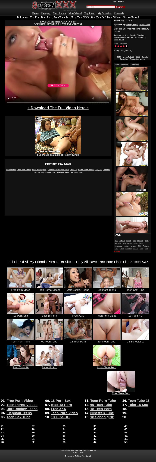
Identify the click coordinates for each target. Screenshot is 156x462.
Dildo (140, 246)
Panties (130, 37)
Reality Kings (132, 25)
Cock (141, 249)
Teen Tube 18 (20, 366)
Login (114, 1)
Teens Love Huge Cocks (58, 170)
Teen (116, 39)
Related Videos (121, 65)
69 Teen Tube (49, 340)
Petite (122, 249)
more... (118, 251)
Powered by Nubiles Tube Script (78, 456)
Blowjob (140, 35)
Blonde (132, 35)
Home (35, 13)
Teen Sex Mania (24, 170)
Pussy (147, 240)
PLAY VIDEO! (58, 85)
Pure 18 (73, 170)
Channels (119, 13)
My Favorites (105, 13)
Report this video (137, 59)
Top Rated (89, 13)
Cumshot (129, 249)
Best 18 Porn (49, 314)
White (121, 39)
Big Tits (135, 249)
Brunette (140, 240)
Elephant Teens (107, 288)
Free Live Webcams (73, 172)
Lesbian (126, 246)
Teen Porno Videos (49, 288)
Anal (127, 35)
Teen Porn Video (107, 314)
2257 (138, 57)
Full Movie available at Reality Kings (58, 153)
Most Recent (59, 13)
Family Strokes (44, 172)
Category (46, 13)
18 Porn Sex (20, 314)
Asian (116, 249)
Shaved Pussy (140, 37)
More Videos (145, 25)
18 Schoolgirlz (135, 340)
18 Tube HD (135, 314)
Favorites (135, 65)
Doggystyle (118, 246)
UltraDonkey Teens (78, 288)
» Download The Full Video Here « (58, 108)
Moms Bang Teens (86, 170)
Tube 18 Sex (49, 366)
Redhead (146, 246)
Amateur (133, 246)
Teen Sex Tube (135, 288)
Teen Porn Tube (20, 340)
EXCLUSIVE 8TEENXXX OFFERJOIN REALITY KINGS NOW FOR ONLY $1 (58, 23)
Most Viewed (75, 13)
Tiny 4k (98, 170)
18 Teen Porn (78, 340)
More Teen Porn (107, 366)
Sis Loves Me (58, 172)
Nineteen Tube (107, 340)
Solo (146, 249)
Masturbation (120, 37)
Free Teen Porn (121, 392)
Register (121, 1)
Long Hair (118, 243)
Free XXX (78, 314)
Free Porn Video (20, 288)
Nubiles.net (11, 170)
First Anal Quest (39, 170)
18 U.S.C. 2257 (78, 452)
